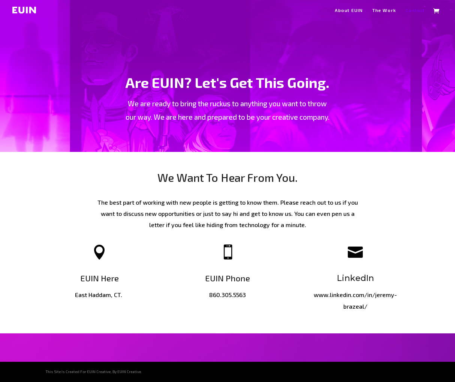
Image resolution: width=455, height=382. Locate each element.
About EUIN (349, 10)
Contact (415, 10)
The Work (384, 10)
